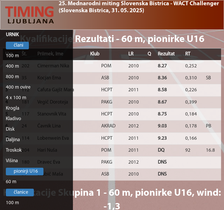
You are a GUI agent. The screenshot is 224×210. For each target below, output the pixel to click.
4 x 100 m (16, 97)
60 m (11, 181)
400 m (12, 66)
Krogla (12, 108)
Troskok (14, 150)
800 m (12, 76)
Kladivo (13, 118)
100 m (12, 55)
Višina (12, 160)
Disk (10, 129)
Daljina (13, 139)
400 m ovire (18, 87)
